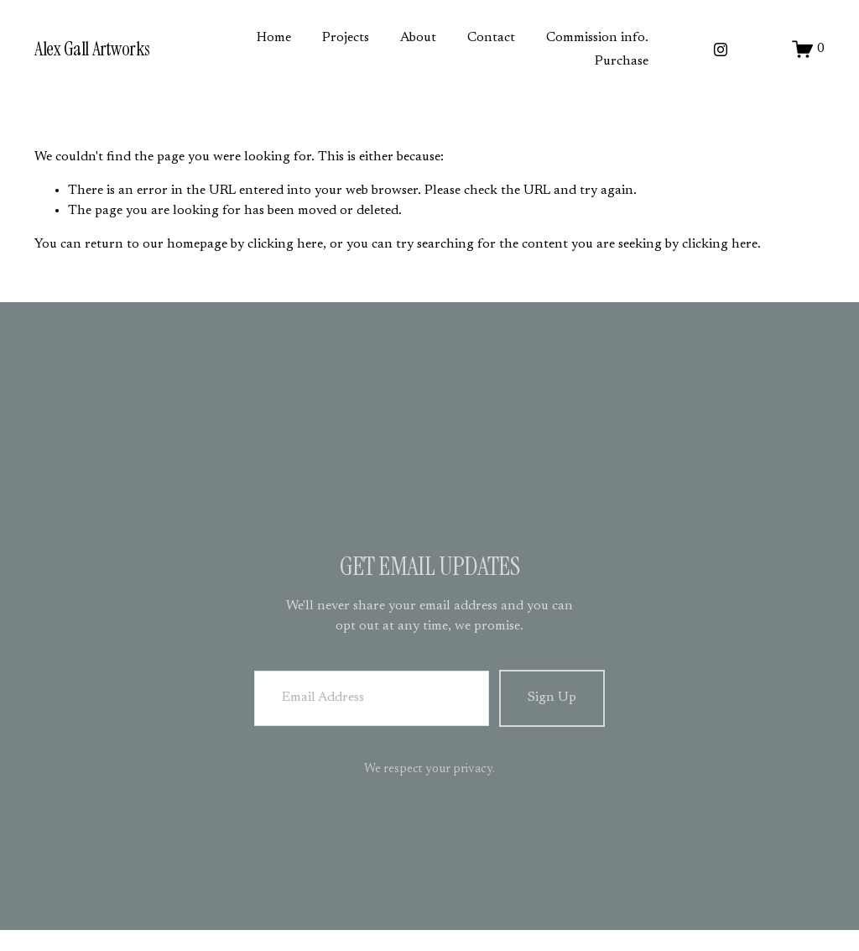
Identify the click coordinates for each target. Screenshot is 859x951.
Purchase (621, 61)
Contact (491, 37)
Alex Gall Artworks (92, 49)
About (418, 37)
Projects (345, 37)
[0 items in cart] (808, 49)
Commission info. (597, 37)
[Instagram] (720, 49)
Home (274, 37)
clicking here (285, 244)
